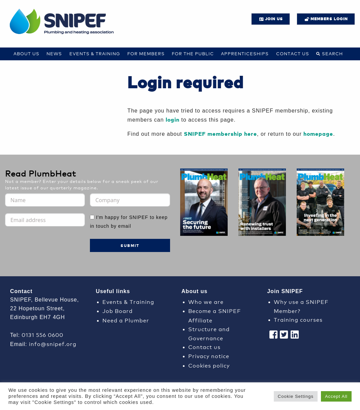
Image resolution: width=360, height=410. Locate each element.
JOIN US (274, 18)
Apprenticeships (245, 53)
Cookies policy (209, 365)
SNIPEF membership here (220, 133)
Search (332, 53)
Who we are (206, 301)
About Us (26, 53)
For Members (146, 53)
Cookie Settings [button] (296, 396)
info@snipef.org (52, 343)
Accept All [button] (336, 396)
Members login (329, 18)
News (54, 53)
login (172, 119)
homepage (318, 133)
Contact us (292, 53)
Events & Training (94, 53)
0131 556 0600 (42, 334)
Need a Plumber (125, 320)
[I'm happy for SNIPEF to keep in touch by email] (92, 217)
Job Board (117, 310)
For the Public (193, 53)
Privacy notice (208, 355)
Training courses (298, 319)
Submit (130, 245)
